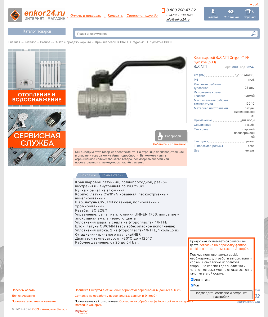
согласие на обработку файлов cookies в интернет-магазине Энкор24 (219, 247)
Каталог (30, 42)
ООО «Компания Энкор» (49, 309)
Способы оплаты (23, 290)
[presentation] (88, 175)
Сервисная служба (142, 16)
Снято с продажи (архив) (73, 42)
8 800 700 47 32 (181, 10)
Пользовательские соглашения (34, 301)
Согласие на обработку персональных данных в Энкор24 (116, 295)
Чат (195, 285)
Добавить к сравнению (169, 144)
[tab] (88, 175)
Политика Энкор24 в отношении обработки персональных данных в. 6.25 (127, 290)
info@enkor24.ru (177, 19)
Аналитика (200, 280)
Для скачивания (23, 295)
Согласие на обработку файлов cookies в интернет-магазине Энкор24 (134, 303)
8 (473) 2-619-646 (179, 15)
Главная (14, 42)
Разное (45, 42)
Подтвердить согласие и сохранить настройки (221, 295)
